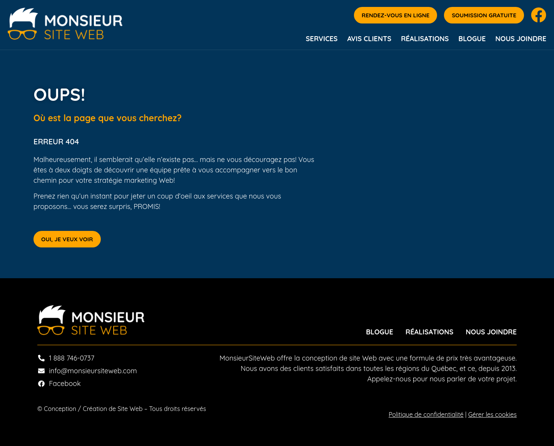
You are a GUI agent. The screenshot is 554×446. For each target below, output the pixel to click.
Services (322, 38)
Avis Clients (369, 38)
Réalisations (425, 38)
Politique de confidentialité (426, 414)
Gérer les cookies (492, 414)
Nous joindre (521, 38)
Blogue (472, 38)
